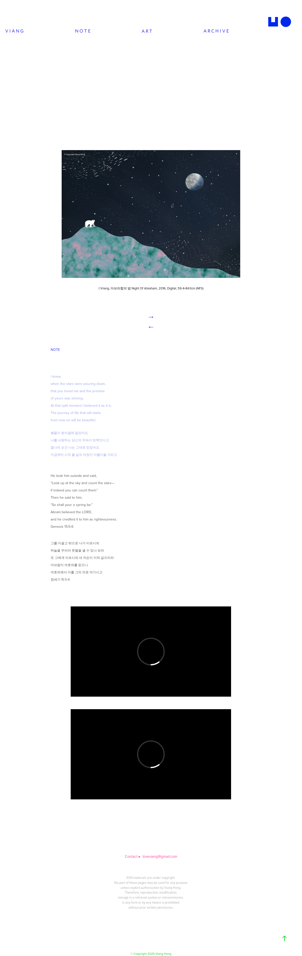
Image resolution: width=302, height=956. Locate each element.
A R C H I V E (216, 31)
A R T (147, 31)
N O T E (82, 31)
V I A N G (14, 31)
